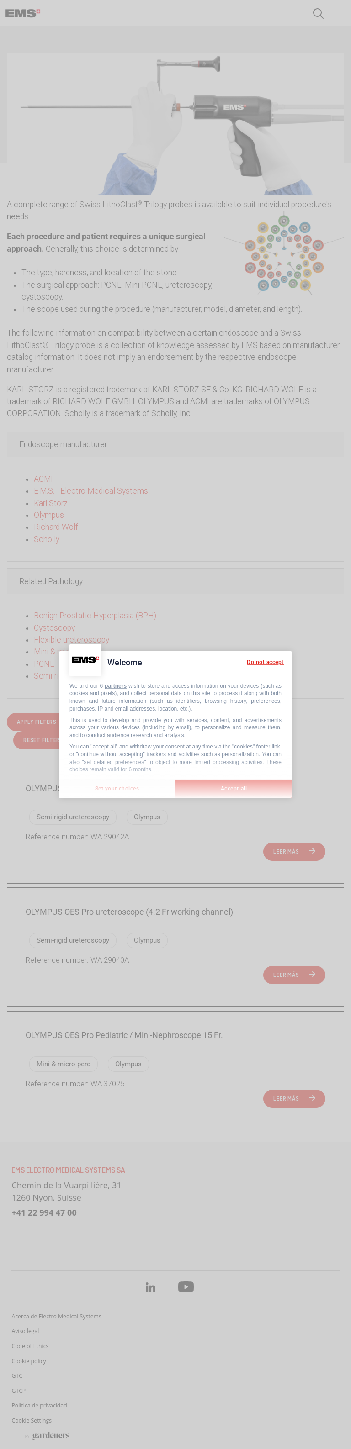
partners (116, 685)
